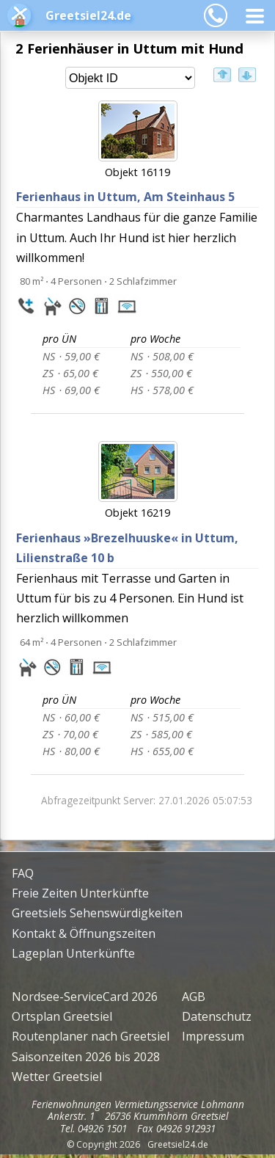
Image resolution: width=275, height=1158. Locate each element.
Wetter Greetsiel (57, 1076)
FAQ (23, 873)
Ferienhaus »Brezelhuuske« (127, 548)
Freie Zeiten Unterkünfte (80, 893)
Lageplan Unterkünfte (73, 953)
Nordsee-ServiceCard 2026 (85, 996)
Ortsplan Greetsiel (62, 1016)
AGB (193, 996)
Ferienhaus (125, 197)
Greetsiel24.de (88, 15)
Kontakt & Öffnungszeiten (83, 933)
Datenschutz (217, 1016)
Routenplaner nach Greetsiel (90, 1036)
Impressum (213, 1036)
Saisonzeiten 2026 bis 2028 (86, 1057)
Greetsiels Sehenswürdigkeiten (97, 913)
